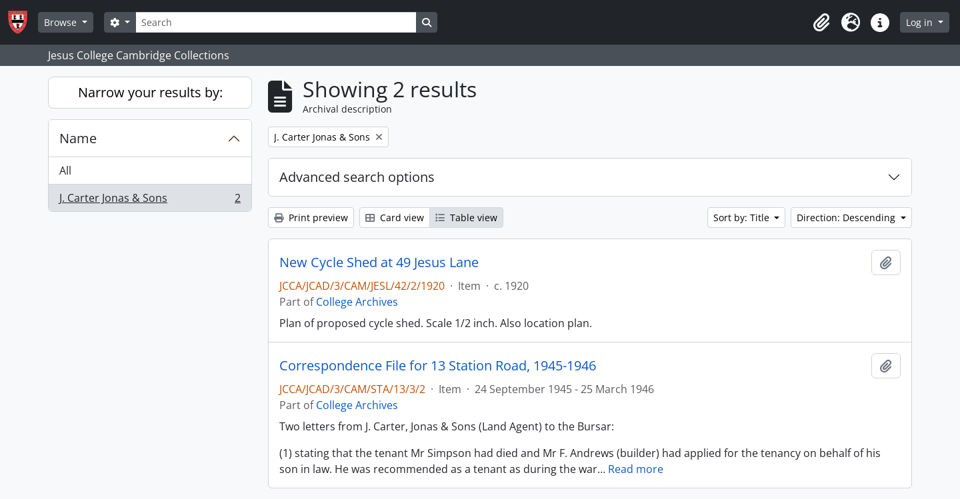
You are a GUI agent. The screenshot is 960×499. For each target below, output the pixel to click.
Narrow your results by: (150, 92)
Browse (61, 22)
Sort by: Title (742, 217)
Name (78, 138)
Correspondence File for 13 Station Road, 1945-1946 (437, 366)
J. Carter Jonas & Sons (150, 200)
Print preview (311, 217)
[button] (821, 22)
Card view (394, 217)
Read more (635, 469)
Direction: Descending (847, 217)
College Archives (357, 301)
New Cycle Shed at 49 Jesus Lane (379, 262)
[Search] (276, 22)
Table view (466, 217)
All (65, 170)
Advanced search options (357, 177)
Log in (920, 22)
